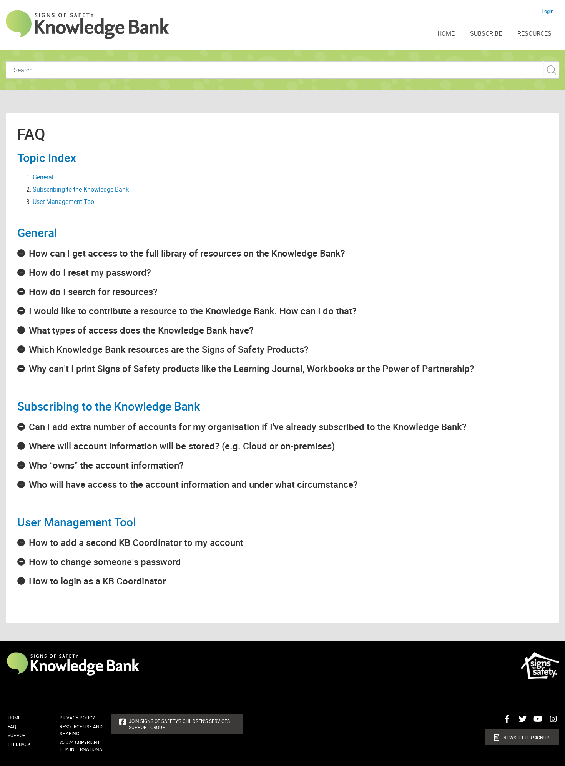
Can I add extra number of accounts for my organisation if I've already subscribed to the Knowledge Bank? (248, 426)
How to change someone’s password (105, 561)
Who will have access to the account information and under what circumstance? (193, 484)
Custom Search (551, 69)
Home (14, 717)
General (43, 177)
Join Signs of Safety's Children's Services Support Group (179, 724)
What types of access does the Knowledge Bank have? (141, 330)
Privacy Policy (77, 717)
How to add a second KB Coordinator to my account (136, 542)
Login (547, 11)
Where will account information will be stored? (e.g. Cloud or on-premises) (182, 446)
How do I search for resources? (93, 291)
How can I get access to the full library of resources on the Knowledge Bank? (187, 253)
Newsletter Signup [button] (526, 737)
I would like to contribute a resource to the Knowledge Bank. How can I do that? (193, 311)
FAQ (12, 726)
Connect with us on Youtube (536, 722)
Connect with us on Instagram (551, 722)
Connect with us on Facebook (505, 722)
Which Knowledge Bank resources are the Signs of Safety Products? (169, 349)
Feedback (19, 744)
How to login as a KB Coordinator (97, 581)
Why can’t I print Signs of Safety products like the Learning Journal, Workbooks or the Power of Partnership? (251, 368)
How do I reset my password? (90, 272)
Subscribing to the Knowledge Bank (81, 189)
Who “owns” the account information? (106, 465)
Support (18, 735)
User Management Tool (64, 201)
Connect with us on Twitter (521, 722)
